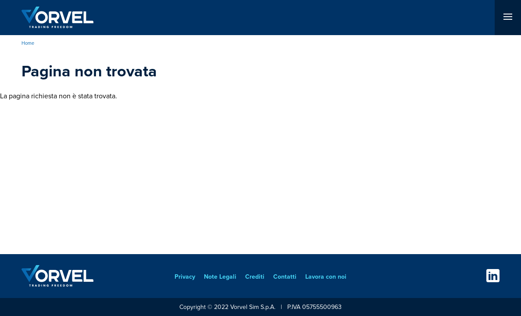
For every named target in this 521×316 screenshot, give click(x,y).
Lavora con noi (325, 276)
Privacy (185, 276)
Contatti (284, 276)
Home (27, 43)
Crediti (254, 276)
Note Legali (220, 276)
